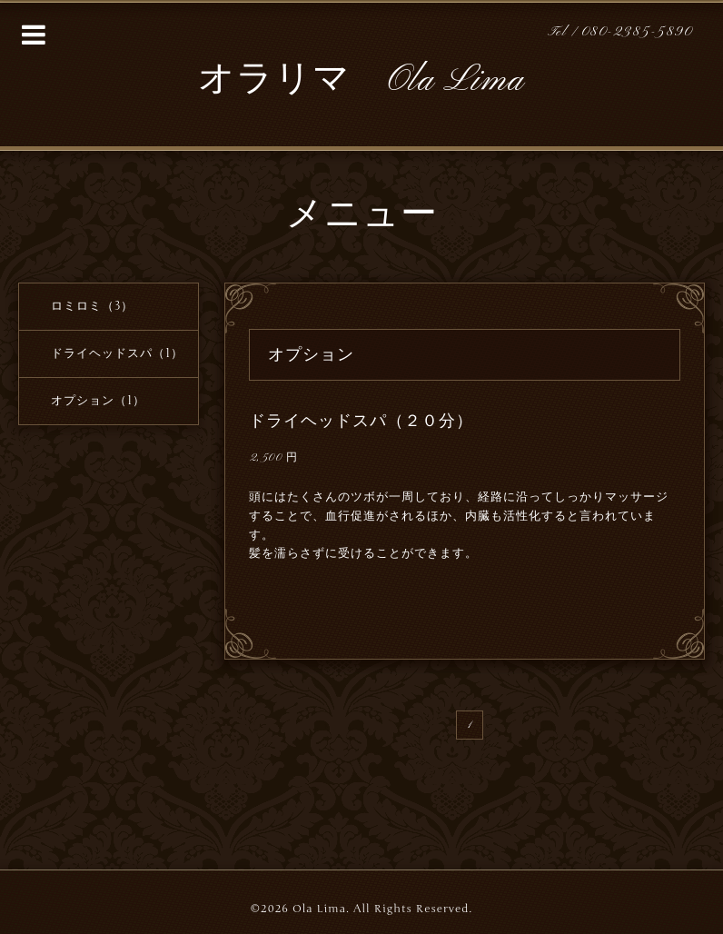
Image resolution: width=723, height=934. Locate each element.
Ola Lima (319, 908)
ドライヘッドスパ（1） (117, 353)
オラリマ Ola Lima (361, 81)
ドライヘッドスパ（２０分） (361, 421)
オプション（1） (98, 400)
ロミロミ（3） (92, 306)
